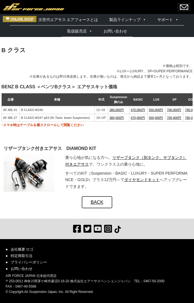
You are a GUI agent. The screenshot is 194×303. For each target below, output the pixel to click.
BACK (97, 202)
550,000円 (156, 110)
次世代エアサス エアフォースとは (68, 19)
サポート (165, 19)
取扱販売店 (77, 31)
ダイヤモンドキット (142, 179)
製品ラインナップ (125, 19)
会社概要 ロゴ (22, 249)
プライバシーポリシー (29, 262)
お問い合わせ (115, 31)
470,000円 (138, 110)
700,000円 (174, 110)
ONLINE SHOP (20, 19)
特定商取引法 (21, 256)
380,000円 (116, 110)
